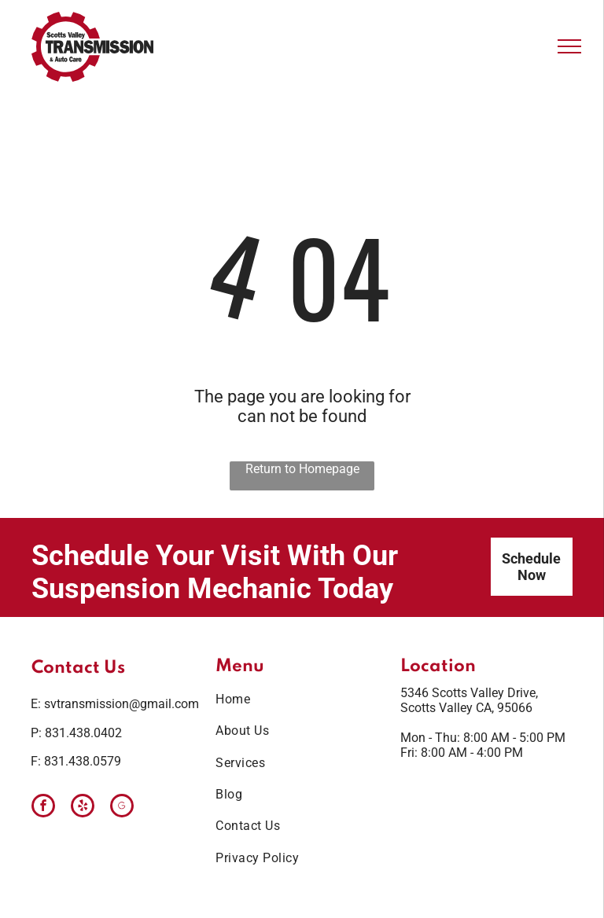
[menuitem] (295, 699)
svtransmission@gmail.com (121, 703)
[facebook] (43, 807)
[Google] (122, 807)
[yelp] (82, 807)
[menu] (569, 46)
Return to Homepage (302, 468)
